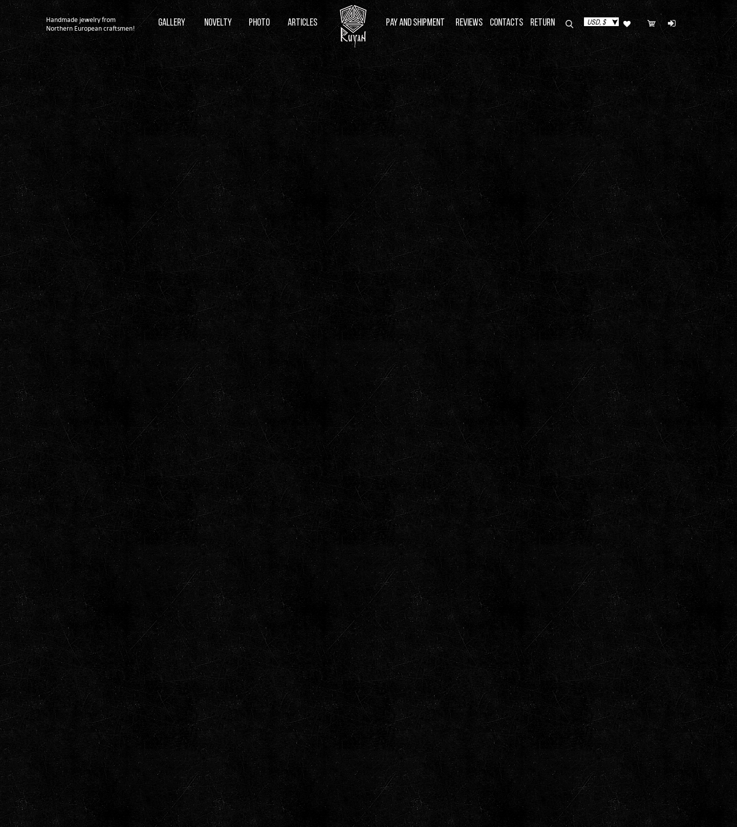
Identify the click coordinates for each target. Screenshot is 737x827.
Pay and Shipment (415, 23)
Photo (259, 23)
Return (542, 23)
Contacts (506, 23)
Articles (302, 23)
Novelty (218, 23)
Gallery (171, 23)
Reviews (469, 23)
